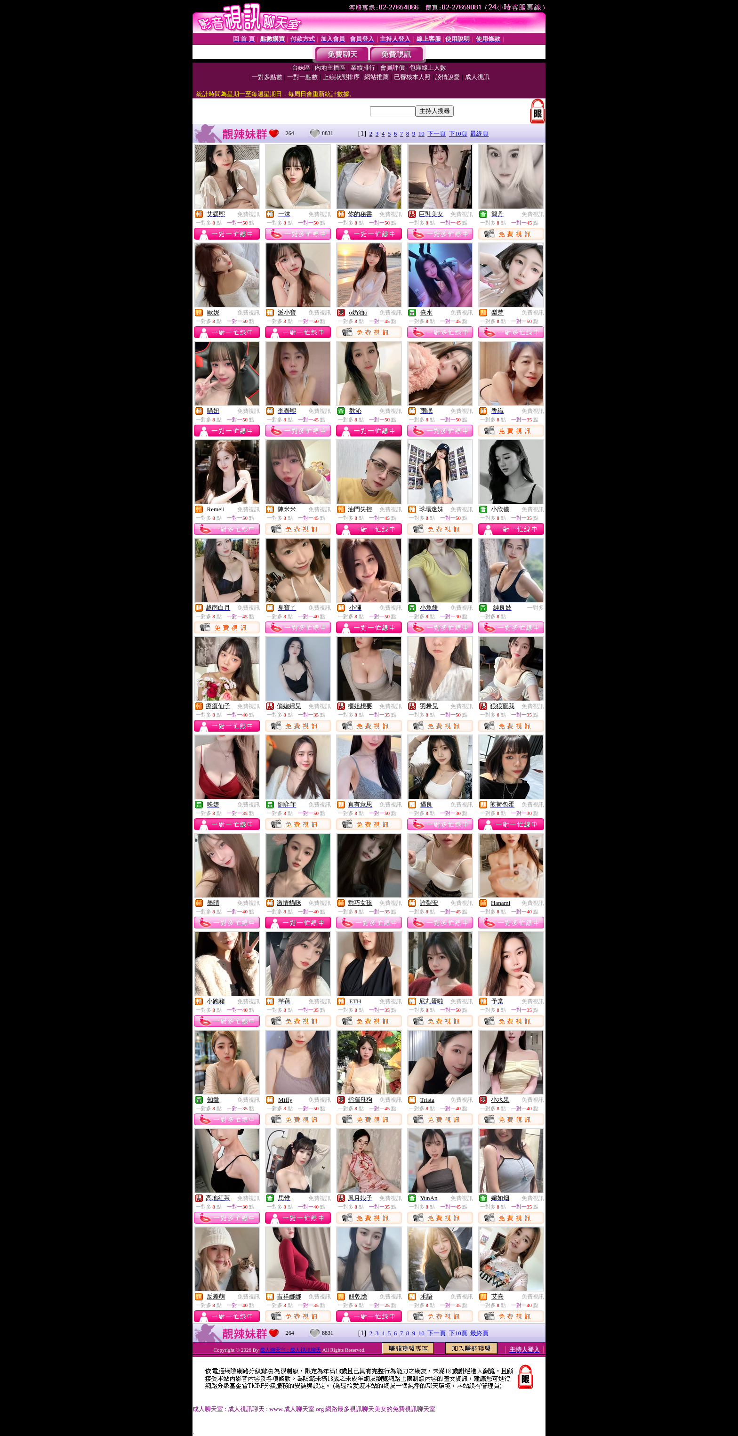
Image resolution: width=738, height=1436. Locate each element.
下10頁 (458, 133)
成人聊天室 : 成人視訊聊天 (290, 1350)
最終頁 (479, 133)
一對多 (535, 608)
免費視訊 (248, 214)
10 (421, 133)
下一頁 (436, 133)
